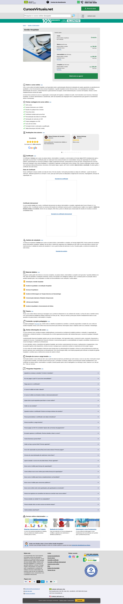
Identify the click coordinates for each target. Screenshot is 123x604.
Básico (59, 44)
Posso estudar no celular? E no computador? (37, 499)
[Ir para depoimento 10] (80, 152)
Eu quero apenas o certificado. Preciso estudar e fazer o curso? (42, 433)
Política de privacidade (53, 568)
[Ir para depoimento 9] (78, 152)
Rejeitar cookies (63, 600)
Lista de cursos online (53, 564)
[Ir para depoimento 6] (72, 152)
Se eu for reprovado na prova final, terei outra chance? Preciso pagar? (44, 449)
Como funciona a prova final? (32, 438)
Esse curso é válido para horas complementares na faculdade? (42, 477)
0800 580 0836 (91, 3)
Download (37, 323)
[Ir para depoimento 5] (70, 152)
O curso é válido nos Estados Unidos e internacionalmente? (41, 395)
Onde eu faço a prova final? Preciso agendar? (37, 444)
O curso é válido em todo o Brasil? (34, 389)
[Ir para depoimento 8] (76, 152)
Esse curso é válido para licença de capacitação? (38, 466)
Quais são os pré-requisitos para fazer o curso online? (39, 400)
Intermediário (60, 54)
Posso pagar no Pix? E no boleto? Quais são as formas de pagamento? (44, 427)
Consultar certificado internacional (57, 562)
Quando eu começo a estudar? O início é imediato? (38, 373)
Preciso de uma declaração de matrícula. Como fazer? (39, 455)
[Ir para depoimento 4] (67, 152)
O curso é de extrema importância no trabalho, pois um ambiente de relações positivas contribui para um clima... (35, 533)
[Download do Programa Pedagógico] (40, 323)
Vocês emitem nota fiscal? (31, 510)
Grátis (58, 36)
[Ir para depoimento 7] (74, 152)
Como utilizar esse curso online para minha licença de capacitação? (43, 471)
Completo (59, 64)
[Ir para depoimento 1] (61, 152)
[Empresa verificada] (91, 561)
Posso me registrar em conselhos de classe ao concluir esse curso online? (45, 493)
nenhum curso (91, 16)
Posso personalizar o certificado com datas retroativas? (40, 416)
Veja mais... (59, 49)
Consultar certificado (53, 560)
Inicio (24, 25)
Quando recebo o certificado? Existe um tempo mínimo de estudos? (43, 411)
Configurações (70, 600)
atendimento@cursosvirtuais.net (32, 588)
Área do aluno (51, 558)
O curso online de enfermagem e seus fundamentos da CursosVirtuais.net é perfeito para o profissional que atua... (87, 533)
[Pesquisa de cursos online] (47, 15)
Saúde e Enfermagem (33, 25)
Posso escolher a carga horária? (33, 422)
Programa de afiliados (30, 593)
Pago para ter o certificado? (32, 384)
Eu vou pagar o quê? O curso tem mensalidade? (37, 378)
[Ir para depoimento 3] (65, 152)
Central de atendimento (54, 556)
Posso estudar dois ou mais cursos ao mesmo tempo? (39, 504)
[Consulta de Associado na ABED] (91, 577)
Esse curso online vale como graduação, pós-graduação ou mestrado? (44, 488)
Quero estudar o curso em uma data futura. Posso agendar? (41, 460)
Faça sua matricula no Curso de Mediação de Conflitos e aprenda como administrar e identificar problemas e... (61, 533)
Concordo (79, 600)
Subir (42, 84)
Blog (49, 566)
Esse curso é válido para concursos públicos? (37, 482)
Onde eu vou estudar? (30, 406)
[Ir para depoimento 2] (63, 152)
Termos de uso (51, 570)
